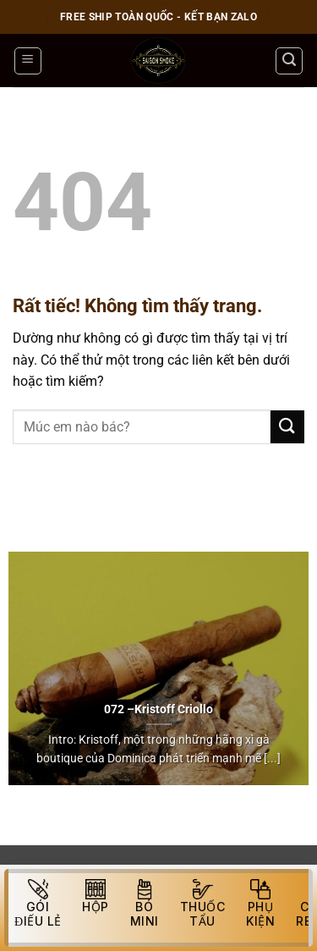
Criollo (195, 709)
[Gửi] (287, 426)
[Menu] (27, 60)
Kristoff (154, 709)
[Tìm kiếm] (289, 60)
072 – (119, 709)
